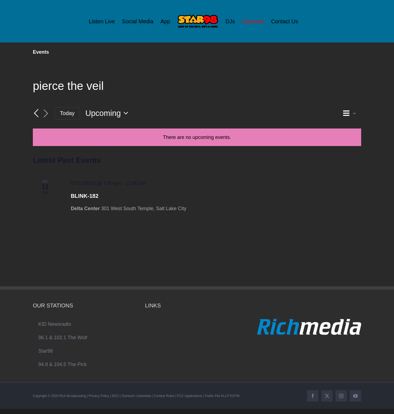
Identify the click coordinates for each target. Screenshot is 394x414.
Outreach (128, 396)
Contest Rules (164, 396)
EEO (115, 396)
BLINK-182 (85, 196)
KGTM (234, 396)
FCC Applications (189, 396)
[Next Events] (46, 113)
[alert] (197, 137)
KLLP (225, 396)
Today (67, 113)
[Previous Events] (36, 113)
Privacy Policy (99, 396)
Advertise (144, 396)
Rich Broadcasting (72, 396)
